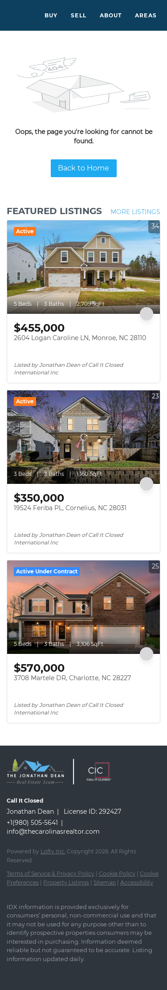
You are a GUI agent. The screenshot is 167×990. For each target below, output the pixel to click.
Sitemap (105, 882)
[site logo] (40, 788)
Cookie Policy (117, 873)
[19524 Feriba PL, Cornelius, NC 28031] (83, 437)
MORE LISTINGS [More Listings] (135, 212)
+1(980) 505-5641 (32, 823)
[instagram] (28, 972)
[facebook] (11, 972)
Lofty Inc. (53, 851)
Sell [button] (78, 15)
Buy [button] (51, 15)
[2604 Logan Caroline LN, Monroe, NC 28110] (83, 267)
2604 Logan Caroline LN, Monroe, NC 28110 (80, 338)
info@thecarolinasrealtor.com (53, 832)
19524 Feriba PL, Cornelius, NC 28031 (70, 508)
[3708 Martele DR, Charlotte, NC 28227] (83, 607)
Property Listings (66, 882)
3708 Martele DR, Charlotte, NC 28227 (72, 678)
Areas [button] (146, 15)
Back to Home (83, 168)
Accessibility (136, 882)
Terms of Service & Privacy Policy (50, 873)
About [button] (111, 15)
